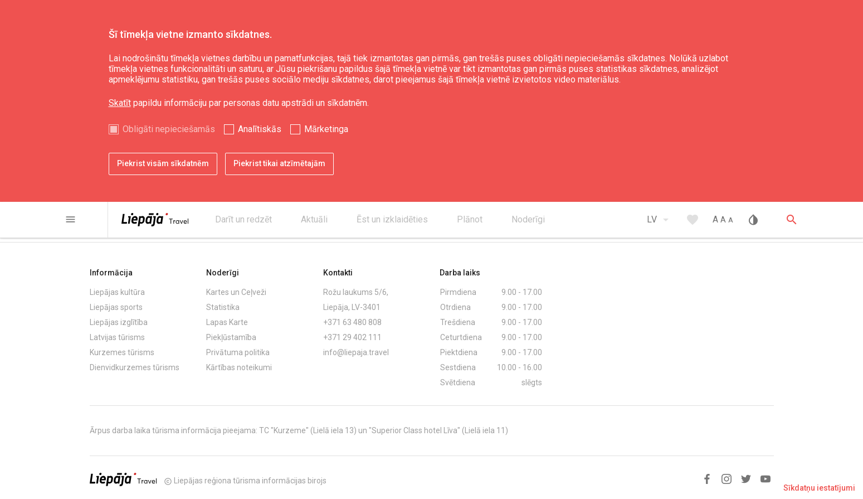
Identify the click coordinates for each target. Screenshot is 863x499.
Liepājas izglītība (119, 322)
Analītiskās (259, 129)
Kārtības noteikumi (239, 367)
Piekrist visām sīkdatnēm (163, 163)
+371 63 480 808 (352, 322)
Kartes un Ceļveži (236, 292)
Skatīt (120, 103)
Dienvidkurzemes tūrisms (134, 367)
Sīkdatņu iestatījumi (819, 487)
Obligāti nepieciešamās (169, 129)
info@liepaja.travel (356, 352)
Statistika (223, 307)
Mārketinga (326, 129)
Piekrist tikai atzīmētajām (279, 163)
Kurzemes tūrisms (122, 352)
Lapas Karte (227, 322)
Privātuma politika (238, 352)
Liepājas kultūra (117, 292)
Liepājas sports (116, 307)
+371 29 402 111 (352, 337)
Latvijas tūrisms (117, 337)
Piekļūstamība (231, 337)
